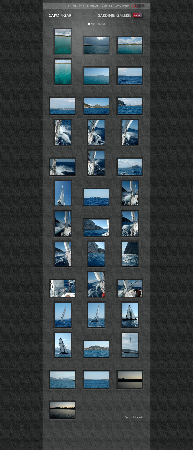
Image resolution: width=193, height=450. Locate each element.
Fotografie (93, 6)
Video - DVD (107, 6)
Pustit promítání (98, 24)
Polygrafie (78, 6)
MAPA (137, 15)
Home (67, 6)
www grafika (122, 6)
